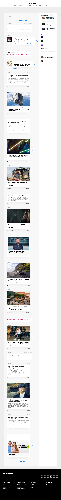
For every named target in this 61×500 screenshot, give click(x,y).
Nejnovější (45, 5)
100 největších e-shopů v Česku (22, 485)
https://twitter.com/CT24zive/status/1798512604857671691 (18, 29)
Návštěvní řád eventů (27, 495)
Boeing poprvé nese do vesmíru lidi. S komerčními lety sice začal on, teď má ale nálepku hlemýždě (18, 109)
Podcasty (32, 485)
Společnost (21, 5)
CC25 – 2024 (19, 487)
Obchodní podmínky (21, 495)
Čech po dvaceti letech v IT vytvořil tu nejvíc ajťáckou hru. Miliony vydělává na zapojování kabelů (50, 24)
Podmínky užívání (5, 495)
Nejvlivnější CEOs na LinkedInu (22, 484)
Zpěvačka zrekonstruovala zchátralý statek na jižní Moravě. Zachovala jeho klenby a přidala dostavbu (50, 19)
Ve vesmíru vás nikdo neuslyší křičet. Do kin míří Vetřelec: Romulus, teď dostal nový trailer (18, 226)
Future (44, 37)
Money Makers (12, 454)
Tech (33, 5)
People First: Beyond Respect (48, 44)
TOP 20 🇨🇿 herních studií (21, 488)
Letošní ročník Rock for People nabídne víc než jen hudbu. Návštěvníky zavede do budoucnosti (18, 184)
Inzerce (47, 484)
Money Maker (38, 5)
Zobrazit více (18, 425)
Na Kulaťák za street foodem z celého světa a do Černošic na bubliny (22, 65)
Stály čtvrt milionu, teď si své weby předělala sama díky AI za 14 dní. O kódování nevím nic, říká (50, 30)
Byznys (15, 5)
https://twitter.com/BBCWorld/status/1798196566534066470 (18, 357)
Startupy (29, 5)
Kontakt (47, 485)
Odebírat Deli (14, 68)
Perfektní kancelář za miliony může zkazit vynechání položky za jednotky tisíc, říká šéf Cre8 (18, 344)
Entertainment (5, 485)
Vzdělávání (5, 488)
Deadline (8, 410)
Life (25, 5)
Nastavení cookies (33, 495)
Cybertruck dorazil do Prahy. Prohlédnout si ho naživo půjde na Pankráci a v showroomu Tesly (18, 281)
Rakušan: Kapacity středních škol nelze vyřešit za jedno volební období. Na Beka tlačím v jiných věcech (23, 41)
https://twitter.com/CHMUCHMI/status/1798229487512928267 (19, 319)
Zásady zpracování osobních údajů (13, 495)
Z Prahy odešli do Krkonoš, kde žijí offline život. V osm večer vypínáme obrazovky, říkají (49, 57)
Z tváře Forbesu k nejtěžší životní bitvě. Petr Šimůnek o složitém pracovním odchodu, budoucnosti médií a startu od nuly (49, 61)
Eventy (42, 34)
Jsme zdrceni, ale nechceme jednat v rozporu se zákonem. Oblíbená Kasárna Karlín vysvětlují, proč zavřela (18, 308)
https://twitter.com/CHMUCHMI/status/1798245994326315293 (19, 54)
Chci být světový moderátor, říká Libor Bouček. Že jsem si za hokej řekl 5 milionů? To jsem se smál (18, 252)
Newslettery (32, 484)
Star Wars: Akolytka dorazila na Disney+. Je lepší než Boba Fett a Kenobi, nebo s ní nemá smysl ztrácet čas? (18, 157)
